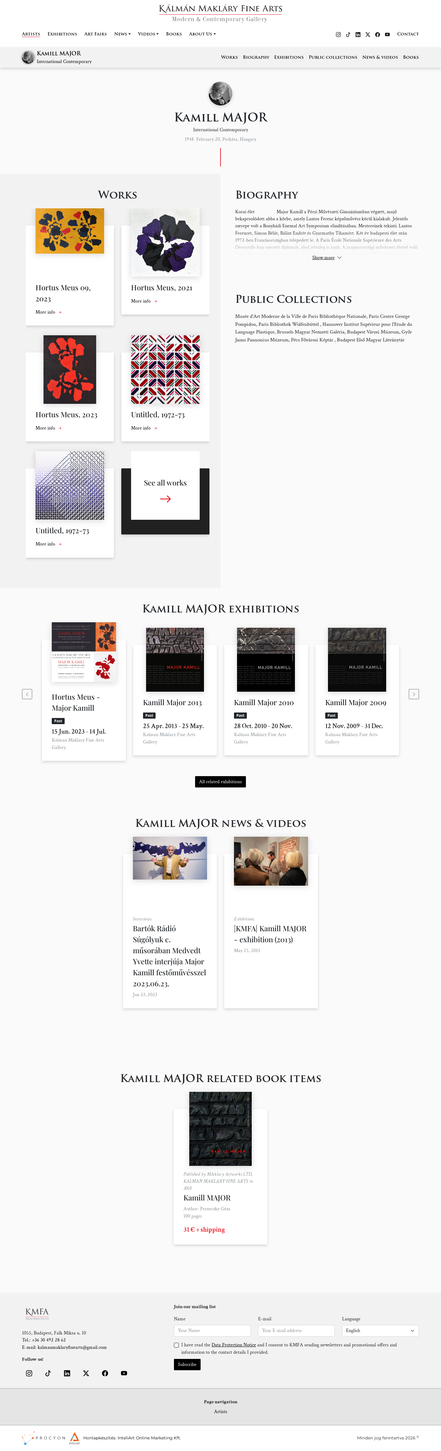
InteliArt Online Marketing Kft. (149, 1437)
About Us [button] (200, 34)
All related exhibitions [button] (220, 782)
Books (174, 34)
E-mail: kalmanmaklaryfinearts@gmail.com (64, 1347)
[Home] (220, 11)
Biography (256, 57)
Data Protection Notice (234, 1345)
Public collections (333, 57)
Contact (408, 34)
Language (351, 1319)
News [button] (120, 34)
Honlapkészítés (99, 1437)
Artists (31, 34)
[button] (29, 1373)
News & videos (380, 57)
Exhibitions (62, 34)
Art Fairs (96, 34)
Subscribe (187, 1364)
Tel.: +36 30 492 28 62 (44, 1340)
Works (229, 57)
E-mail (264, 1319)
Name (180, 1319)
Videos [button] (146, 34)
